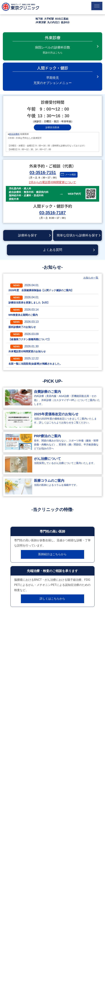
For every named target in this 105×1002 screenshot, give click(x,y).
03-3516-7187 (52, 212)
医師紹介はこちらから (52, 554)
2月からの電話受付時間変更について (52, 182)
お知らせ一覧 (90, 277)
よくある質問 (52, 250)
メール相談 (70, 174)
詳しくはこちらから (52, 598)
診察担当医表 (52, 127)
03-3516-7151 (43, 172)
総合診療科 (14, 134)
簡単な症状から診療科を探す (77, 235)
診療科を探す (27, 235)
